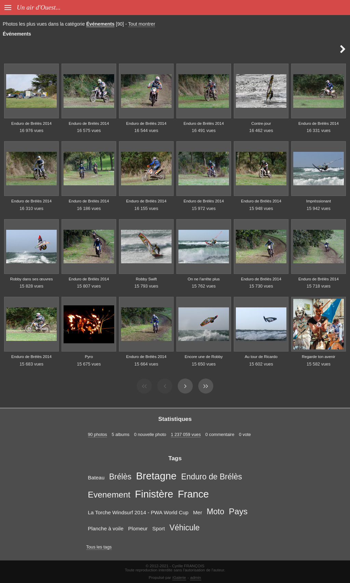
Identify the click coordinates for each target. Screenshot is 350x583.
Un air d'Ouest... (38, 7)
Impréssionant (318, 201)
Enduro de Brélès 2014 (31, 123)
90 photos (97, 434)
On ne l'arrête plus (204, 279)
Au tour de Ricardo (261, 357)
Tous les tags (99, 546)
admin (195, 577)
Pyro (89, 357)
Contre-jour (261, 123)
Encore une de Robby (204, 357)
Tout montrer (141, 24)
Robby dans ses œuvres (31, 279)
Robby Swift (146, 279)
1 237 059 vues (186, 434)
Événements (100, 24)
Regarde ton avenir (318, 357)
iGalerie (179, 577)
